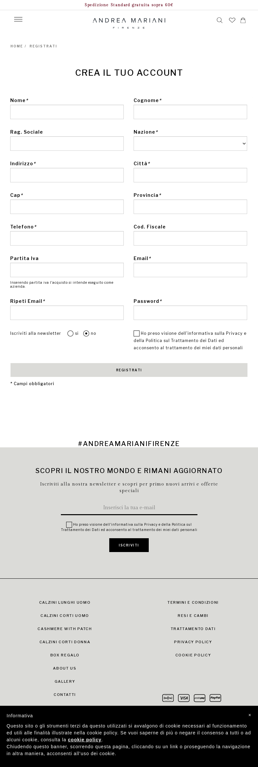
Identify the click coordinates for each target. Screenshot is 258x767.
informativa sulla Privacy (215, 333)
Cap (16, 195)
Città (142, 163)
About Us (64, 668)
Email (142, 258)
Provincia (147, 195)
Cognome (147, 100)
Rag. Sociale (26, 132)
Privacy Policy (193, 642)
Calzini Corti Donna (64, 642)
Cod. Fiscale (150, 226)
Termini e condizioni (193, 602)
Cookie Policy (193, 655)
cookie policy (85, 739)
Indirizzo (23, 163)
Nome (19, 100)
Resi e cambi (193, 615)
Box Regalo (65, 655)
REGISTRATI (129, 370)
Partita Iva (24, 258)
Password (148, 301)
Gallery (65, 681)
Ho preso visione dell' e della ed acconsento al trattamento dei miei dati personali (190, 340)
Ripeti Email (27, 301)
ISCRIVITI (129, 545)
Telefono (23, 226)
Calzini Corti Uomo (64, 615)
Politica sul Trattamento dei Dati (181, 340)
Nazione (146, 132)
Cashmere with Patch (65, 628)
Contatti (65, 694)
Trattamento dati (193, 628)
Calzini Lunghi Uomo (64, 602)
